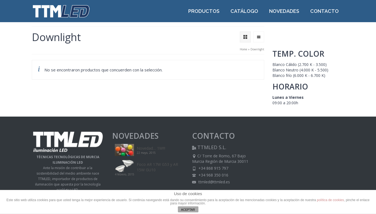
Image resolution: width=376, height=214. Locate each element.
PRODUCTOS (204, 11)
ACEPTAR (188, 209)
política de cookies (330, 200)
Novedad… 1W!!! (151, 148)
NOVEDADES (284, 11)
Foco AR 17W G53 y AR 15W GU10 (157, 167)
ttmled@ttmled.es (211, 181)
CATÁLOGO (244, 11)
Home (243, 49)
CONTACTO (324, 11)
